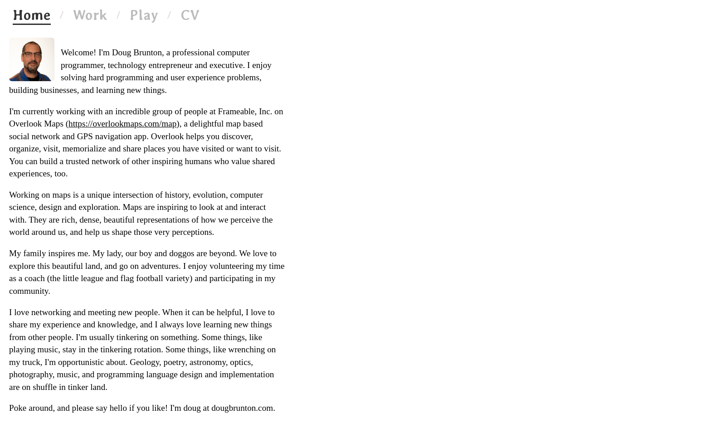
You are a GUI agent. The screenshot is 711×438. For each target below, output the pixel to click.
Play (144, 15)
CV (190, 15)
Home (32, 15)
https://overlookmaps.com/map (122, 123)
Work (90, 15)
